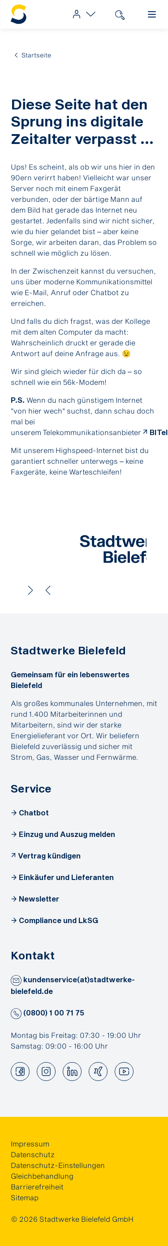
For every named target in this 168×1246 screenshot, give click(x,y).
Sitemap (25, 1197)
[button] (16, 980)
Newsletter (39, 898)
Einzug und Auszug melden (67, 834)
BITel (159, 432)
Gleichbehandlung (42, 1176)
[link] (81, 14)
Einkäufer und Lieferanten (66, 877)
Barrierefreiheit (37, 1186)
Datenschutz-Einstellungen (58, 1165)
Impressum (30, 1143)
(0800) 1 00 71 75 (47, 1012)
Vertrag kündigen (49, 855)
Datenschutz (33, 1154)
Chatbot (34, 812)
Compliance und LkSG (58, 920)
